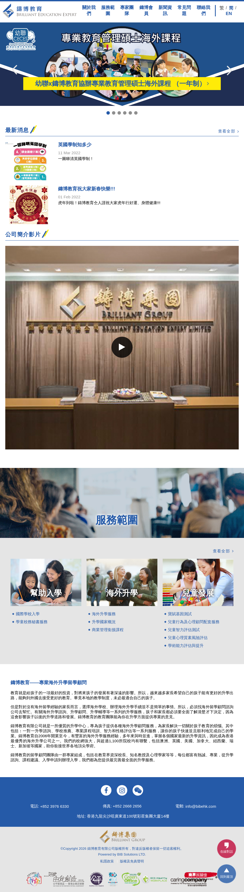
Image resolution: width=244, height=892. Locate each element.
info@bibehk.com (200, 806)
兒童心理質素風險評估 (188, 637)
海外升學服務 (104, 614)
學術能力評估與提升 (186, 645)
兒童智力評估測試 (184, 629)
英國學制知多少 (74, 144)
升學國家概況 (104, 621)
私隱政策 (107, 861)
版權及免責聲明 (132, 861)
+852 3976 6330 (54, 806)
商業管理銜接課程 (108, 629)
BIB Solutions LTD (131, 854)
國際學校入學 (28, 614)
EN (229, 13)
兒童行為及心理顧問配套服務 (193, 621)
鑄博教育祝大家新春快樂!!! (86, 188)
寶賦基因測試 (180, 614)
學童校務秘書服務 (32, 621)
